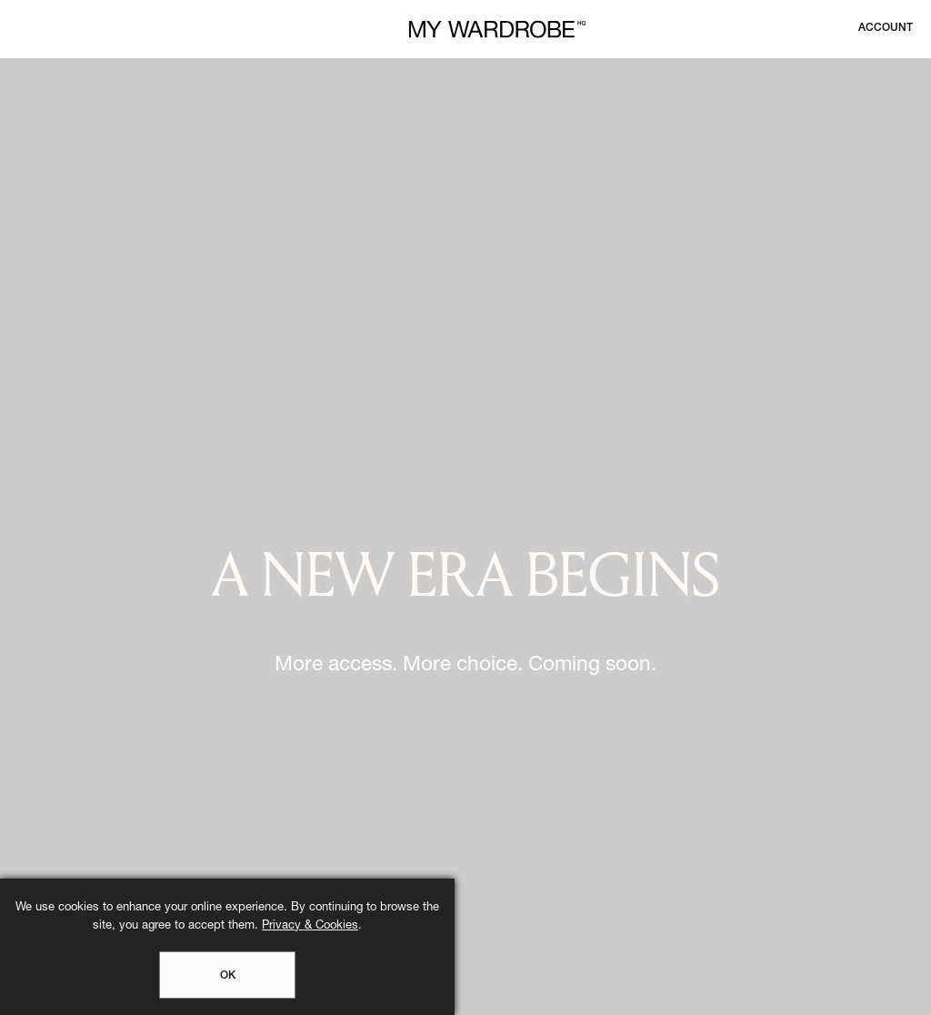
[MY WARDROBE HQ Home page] (497, 29)
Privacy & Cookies (310, 926)
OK (227, 975)
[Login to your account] (885, 28)
